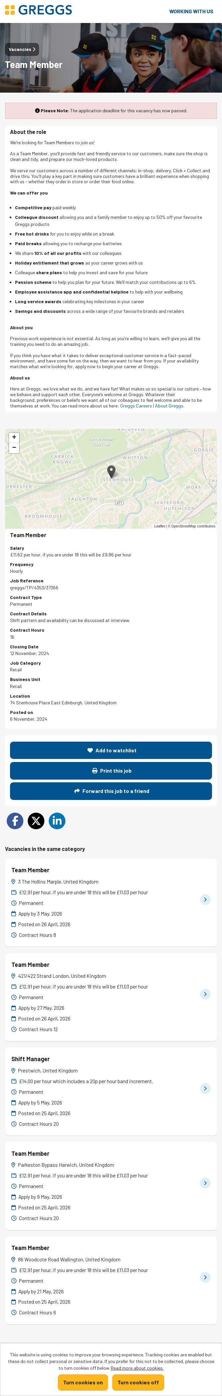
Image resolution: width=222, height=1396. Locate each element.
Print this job (112, 770)
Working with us (191, 11)
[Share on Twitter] (36, 821)
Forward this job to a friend (111, 791)
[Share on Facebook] (15, 821)
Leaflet (159, 526)
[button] (111, 472)
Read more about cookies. (137, 1368)
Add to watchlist (112, 750)
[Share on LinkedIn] (57, 821)
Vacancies (22, 49)
